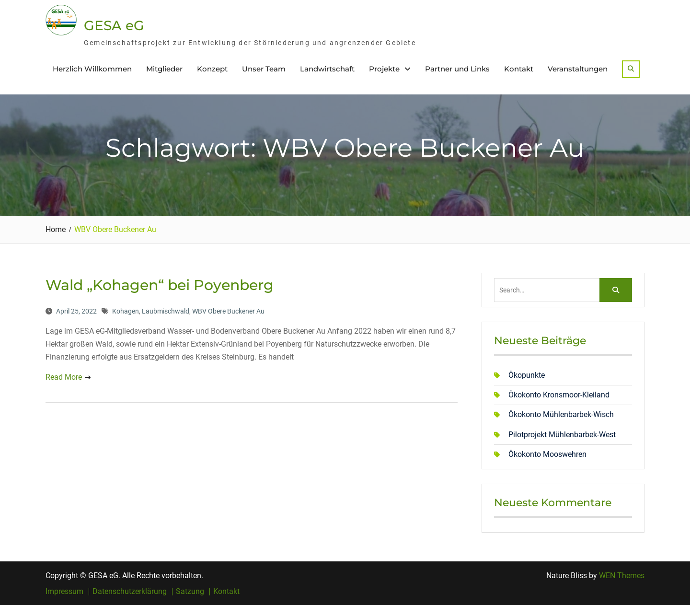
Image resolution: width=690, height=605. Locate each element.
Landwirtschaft (327, 68)
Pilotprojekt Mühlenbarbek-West (562, 434)
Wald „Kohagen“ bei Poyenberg (160, 285)
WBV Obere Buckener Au (228, 311)
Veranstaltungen (578, 68)
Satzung (190, 591)
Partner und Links (457, 68)
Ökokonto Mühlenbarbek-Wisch (561, 414)
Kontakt (518, 68)
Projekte (384, 68)
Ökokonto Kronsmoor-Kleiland (559, 394)
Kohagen (125, 311)
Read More (64, 377)
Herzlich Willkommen (92, 68)
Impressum (64, 591)
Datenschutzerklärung (129, 591)
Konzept (212, 68)
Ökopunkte (526, 375)
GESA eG (114, 25)
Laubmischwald (165, 311)
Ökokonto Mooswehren (547, 454)
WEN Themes (621, 575)
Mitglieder (164, 68)
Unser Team (264, 68)
